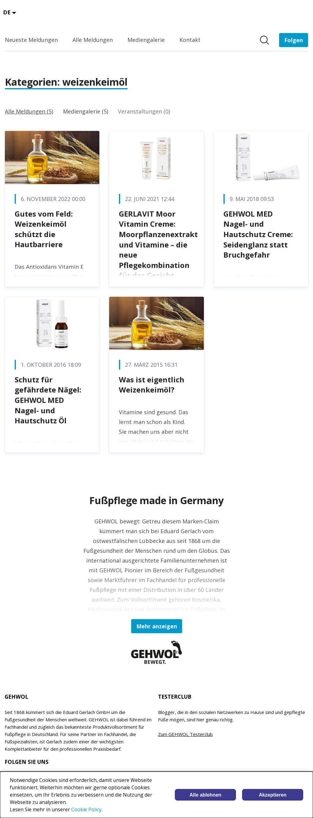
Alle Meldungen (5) (29, 111)
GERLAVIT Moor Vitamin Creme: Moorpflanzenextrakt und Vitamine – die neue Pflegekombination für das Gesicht (158, 245)
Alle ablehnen (205, 795)
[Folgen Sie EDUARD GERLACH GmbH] (293, 40)
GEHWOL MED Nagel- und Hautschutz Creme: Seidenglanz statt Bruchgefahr (258, 234)
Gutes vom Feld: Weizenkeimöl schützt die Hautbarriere (44, 229)
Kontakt (190, 39)
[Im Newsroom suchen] (264, 40)
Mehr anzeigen (156, 626)
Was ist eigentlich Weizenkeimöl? (151, 384)
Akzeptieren (273, 795)
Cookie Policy (86, 809)
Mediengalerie (146, 39)
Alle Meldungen (92, 39)
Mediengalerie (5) (85, 111)
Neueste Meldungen (31, 39)
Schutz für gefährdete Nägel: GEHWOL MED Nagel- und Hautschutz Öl (48, 400)
